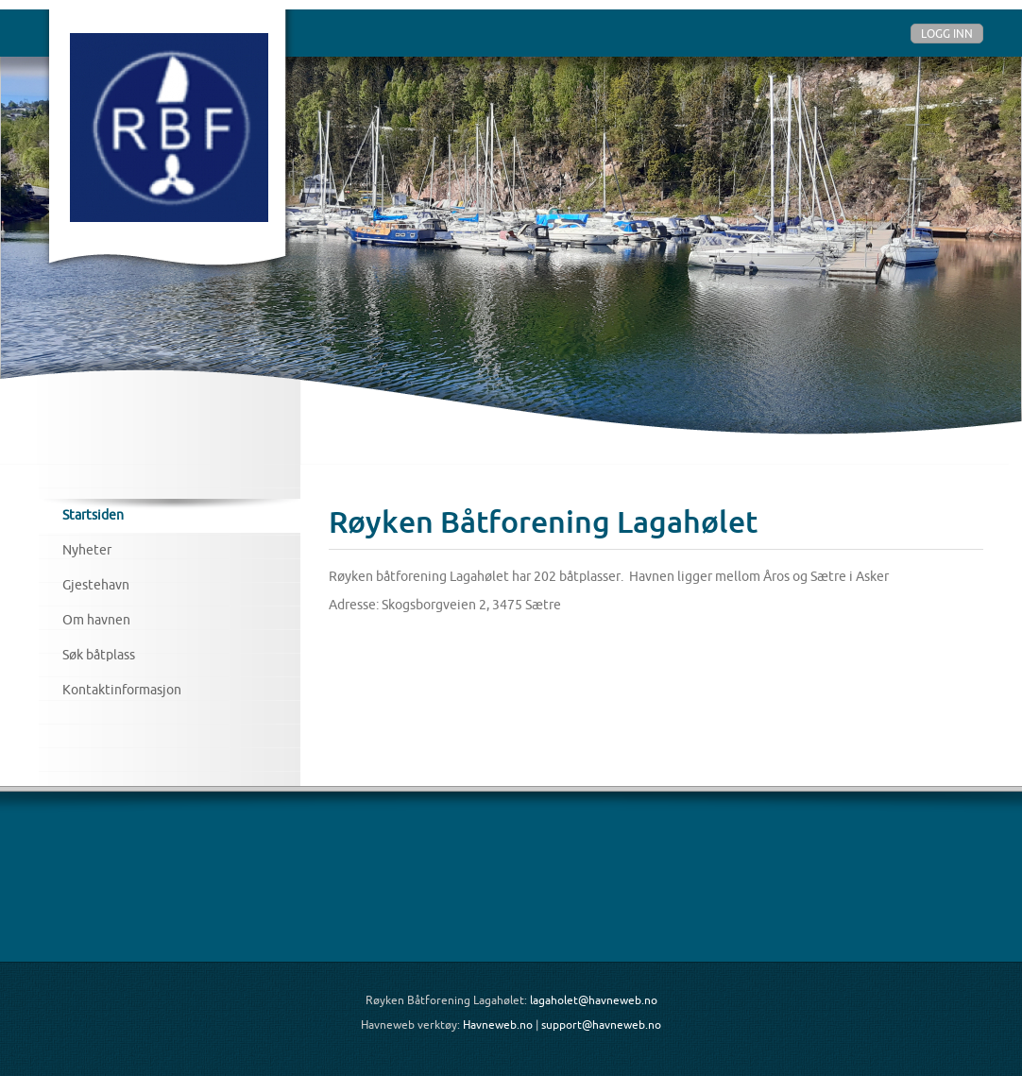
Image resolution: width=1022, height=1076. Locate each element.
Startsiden (93, 514)
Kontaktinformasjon (121, 689)
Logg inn (947, 33)
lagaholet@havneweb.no (593, 1000)
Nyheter (86, 549)
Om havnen (96, 619)
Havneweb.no (498, 1024)
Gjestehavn (95, 584)
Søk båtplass (98, 654)
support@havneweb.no (601, 1024)
